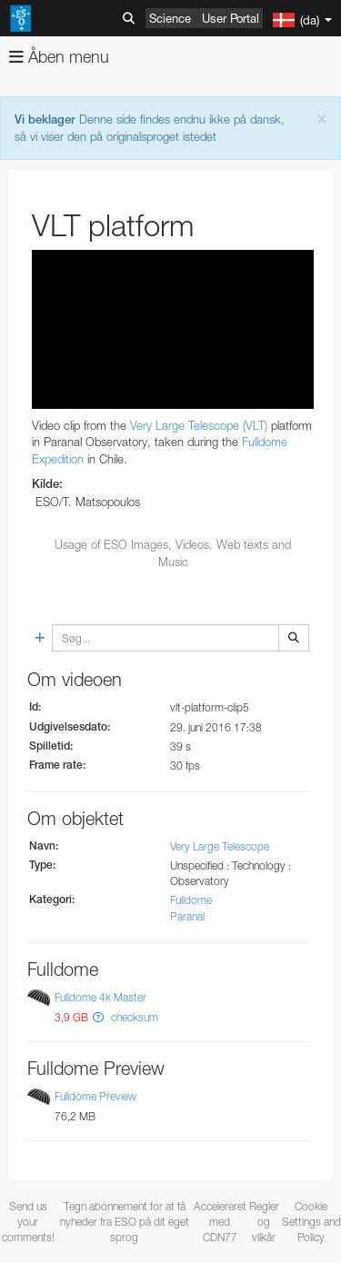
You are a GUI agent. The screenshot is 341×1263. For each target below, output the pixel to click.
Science (170, 18)
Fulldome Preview (95, 1096)
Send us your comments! (28, 1221)
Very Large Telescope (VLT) (198, 425)
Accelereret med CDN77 (220, 1221)
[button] (98, 1017)
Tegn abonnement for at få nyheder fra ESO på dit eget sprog (124, 1221)
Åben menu (59, 56)
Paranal (187, 916)
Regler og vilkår (264, 1221)
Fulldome (191, 900)
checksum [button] (133, 1017)
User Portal (230, 18)
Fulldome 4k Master (100, 997)
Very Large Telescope (219, 846)
